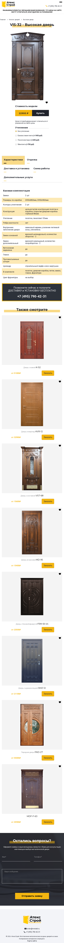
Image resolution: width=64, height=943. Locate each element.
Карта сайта (32, 941)
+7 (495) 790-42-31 (55, 6)
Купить (40, 113)
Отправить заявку (32, 896)
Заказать (48, 373)
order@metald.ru (33, 929)
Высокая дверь (28, 19)
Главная (3, 19)
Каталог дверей (14, 19)
